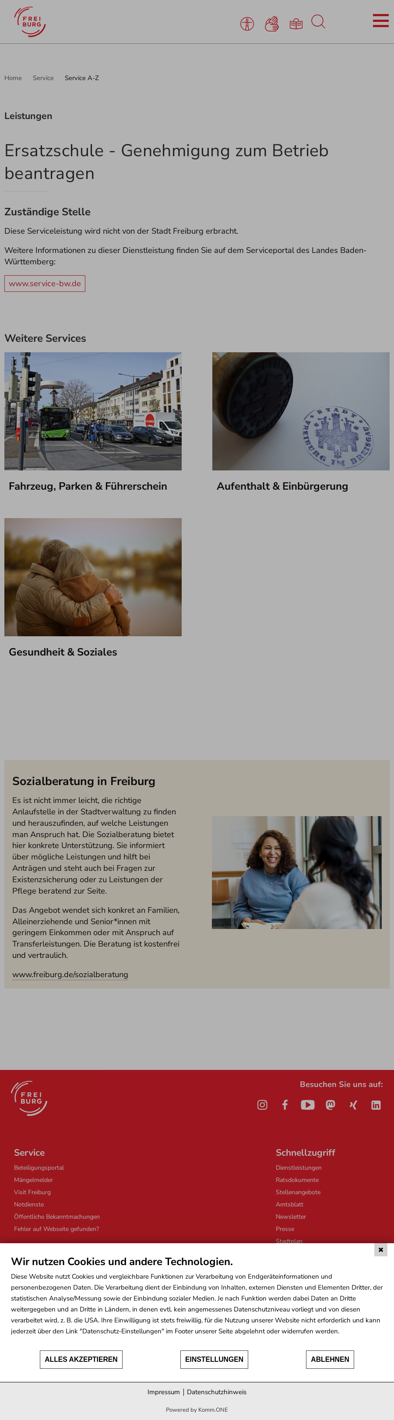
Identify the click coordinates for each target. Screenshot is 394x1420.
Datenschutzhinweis (216, 1392)
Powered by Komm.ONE (197, 1410)
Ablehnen (330, 1359)
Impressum (164, 1392)
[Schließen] (380, 1249)
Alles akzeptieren (81, 1359)
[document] (197, 1302)
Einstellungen (214, 1359)
